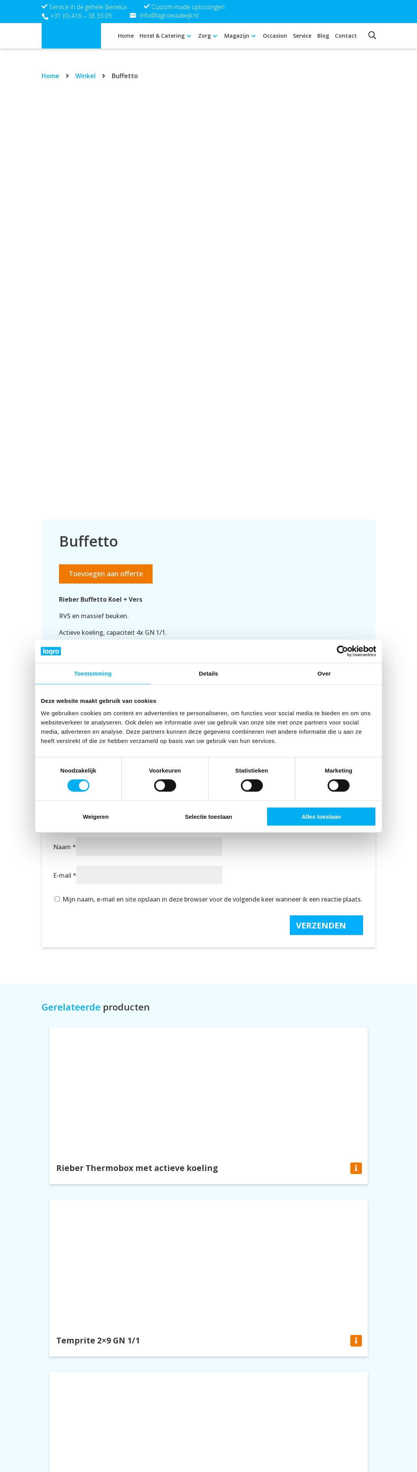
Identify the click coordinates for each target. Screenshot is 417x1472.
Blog (323, 35)
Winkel (86, 76)
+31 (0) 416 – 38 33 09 (81, 15)
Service (302, 35)
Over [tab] (324, 673)
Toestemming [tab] (93, 673)
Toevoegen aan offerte (106, 573)
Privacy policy (318, 1436)
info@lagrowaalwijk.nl (250, 1446)
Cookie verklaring (324, 1446)
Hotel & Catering (162, 35)
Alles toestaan (321, 816)
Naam (64, 847)
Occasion (275, 35)
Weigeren (96, 816)
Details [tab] (208, 673)
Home (126, 35)
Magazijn (236, 35)
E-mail (64, 875)
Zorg (204, 35)
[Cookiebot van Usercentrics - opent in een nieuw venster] (342, 651)
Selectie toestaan (208, 816)
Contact (346, 35)
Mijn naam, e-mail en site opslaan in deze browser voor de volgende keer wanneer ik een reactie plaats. (212, 899)
